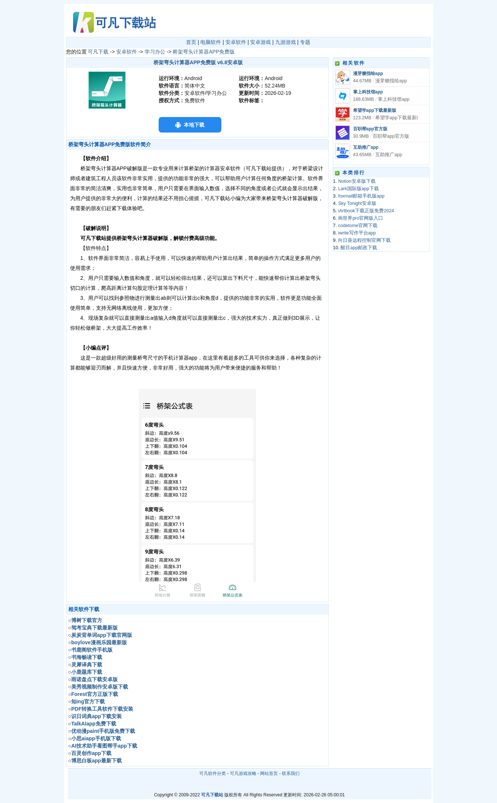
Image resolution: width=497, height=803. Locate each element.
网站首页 (269, 773)
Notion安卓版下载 (356, 181)
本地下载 (194, 125)
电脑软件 (210, 42)
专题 (305, 42)
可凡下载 (98, 52)
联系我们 (291, 773)
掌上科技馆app (368, 92)
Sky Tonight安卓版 (357, 203)
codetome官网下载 (357, 225)
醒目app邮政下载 (359, 247)
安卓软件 (235, 42)
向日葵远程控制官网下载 (364, 240)
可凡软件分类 (212, 773)
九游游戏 (285, 42)
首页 (191, 42)
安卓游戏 (260, 42)
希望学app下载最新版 (374, 110)
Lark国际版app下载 (358, 188)
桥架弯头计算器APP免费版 (204, 52)
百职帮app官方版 (370, 128)
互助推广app (366, 147)
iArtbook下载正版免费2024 (366, 210)
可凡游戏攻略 (243, 773)
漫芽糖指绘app (368, 73)
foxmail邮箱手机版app (361, 196)
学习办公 (155, 52)
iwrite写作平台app (357, 233)
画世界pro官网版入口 (360, 218)
